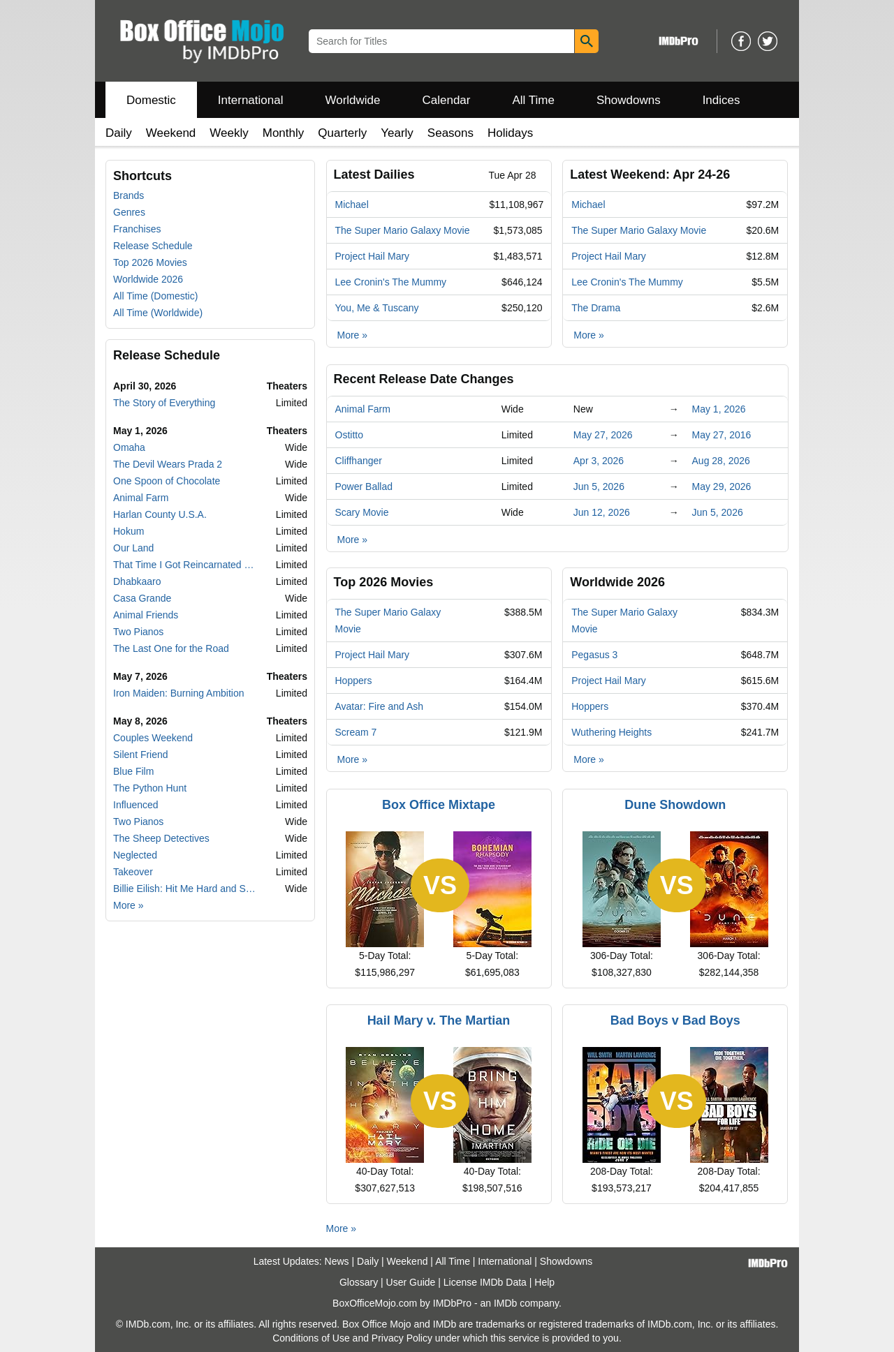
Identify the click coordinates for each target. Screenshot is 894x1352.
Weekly (229, 133)
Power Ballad (364, 486)
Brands (128, 195)
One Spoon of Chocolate (166, 480)
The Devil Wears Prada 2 (167, 464)
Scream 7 (356, 732)
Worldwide (352, 100)
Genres (129, 212)
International (251, 100)
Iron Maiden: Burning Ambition (178, 693)
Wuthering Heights (611, 732)
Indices (721, 100)
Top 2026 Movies (150, 262)
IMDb (505, 1303)
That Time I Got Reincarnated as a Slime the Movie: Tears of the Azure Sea (185, 564)
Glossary (358, 1282)
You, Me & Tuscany (377, 307)
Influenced (136, 804)
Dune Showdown (675, 805)
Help (544, 1282)
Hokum (128, 531)
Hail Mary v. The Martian (439, 1020)
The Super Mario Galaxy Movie (402, 230)
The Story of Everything (164, 402)
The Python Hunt (149, 788)
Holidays (510, 133)
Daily (118, 133)
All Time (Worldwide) (158, 312)
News (337, 1261)
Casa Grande (142, 598)
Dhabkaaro (137, 581)
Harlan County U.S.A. (160, 514)
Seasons (450, 133)
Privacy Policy (402, 1338)
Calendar (447, 100)
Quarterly (342, 133)
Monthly (284, 133)
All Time (534, 100)
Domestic (151, 100)
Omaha (129, 447)
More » (128, 905)
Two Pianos (138, 631)
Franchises (137, 229)
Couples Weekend (153, 737)
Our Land (133, 548)
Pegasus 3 (594, 654)
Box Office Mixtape (438, 805)
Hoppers (353, 680)
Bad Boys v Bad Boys (675, 1020)
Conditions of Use (311, 1338)
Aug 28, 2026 (721, 460)
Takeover (133, 871)
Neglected (135, 855)
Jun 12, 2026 (601, 512)
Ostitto (349, 434)
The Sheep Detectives (161, 838)
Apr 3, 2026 (598, 460)
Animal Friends (145, 615)
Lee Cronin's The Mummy (391, 282)
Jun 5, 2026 (598, 486)
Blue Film (133, 771)
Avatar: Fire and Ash (379, 706)
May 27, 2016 (722, 434)
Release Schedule (153, 245)
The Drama (595, 307)
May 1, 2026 (719, 409)
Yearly (397, 133)
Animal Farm (140, 497)
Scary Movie (362, 512)
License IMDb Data (485, 1282)
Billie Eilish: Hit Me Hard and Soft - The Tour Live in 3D (185, 888)
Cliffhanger (358, 460)
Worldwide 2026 (148, 279)
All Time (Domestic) (155, 296)
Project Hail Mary (372, 256)
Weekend (171, 133)
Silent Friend (140, 754)
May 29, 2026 (722, 486)
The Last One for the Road (171, 648)
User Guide (411, 1282)
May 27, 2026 (603, 434)
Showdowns (628, 100)
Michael (352, 204)
